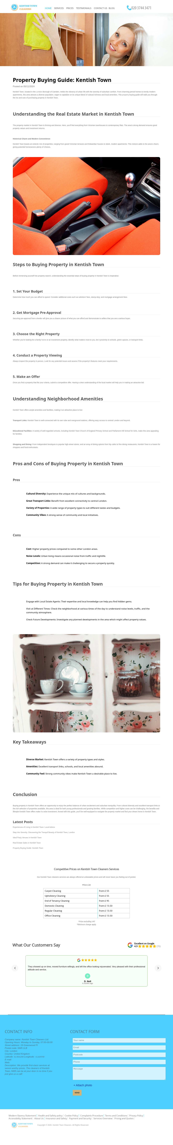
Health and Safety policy (50, 1115)
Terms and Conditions (116, 1115)
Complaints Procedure (91, 1115)
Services (59, 8)
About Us (39, 1118)
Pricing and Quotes (123, 1118)
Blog (112, 8)
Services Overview (102, 1118)
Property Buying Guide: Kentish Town (28, 848)
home (43, 340)
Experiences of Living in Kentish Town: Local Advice (34, 827)
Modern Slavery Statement (22, 1115)
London (39, 92)
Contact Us (100, 8)
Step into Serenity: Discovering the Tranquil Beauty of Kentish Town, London (44, 832)
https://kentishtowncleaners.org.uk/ (15, 1063)
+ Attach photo (92, 1085)
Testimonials (83, 8)
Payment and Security (80, 1118)
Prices (69, 8)
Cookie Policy (71, 1115)
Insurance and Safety (56, 1118)
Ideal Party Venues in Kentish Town (27, 838)
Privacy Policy (136, 1115)
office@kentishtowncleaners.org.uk (20, 1059)
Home (48, 8)
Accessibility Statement (20, 1118)
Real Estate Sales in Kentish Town (27, 843)
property (125, 95)
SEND (86, 1093)
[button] (15, 968)
